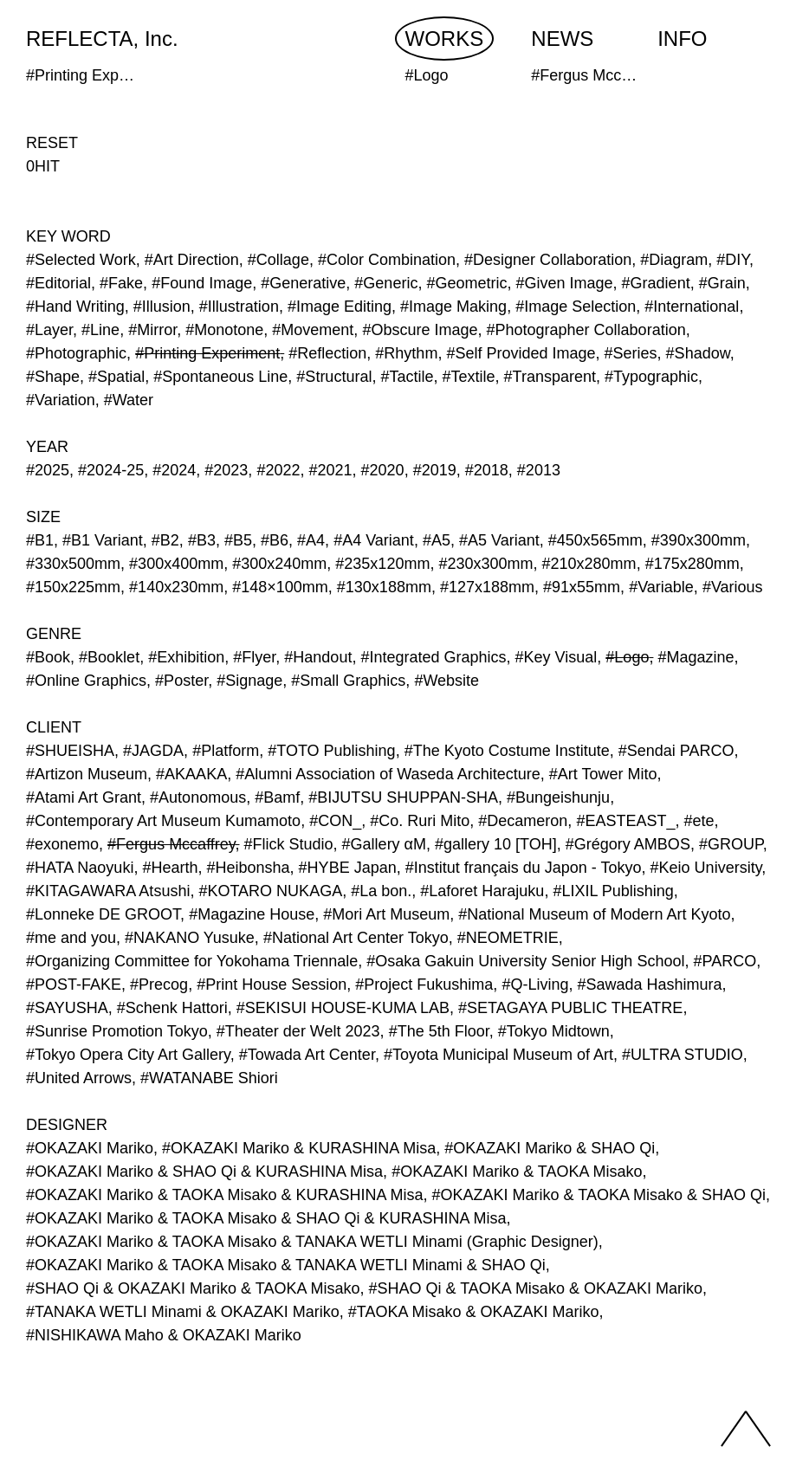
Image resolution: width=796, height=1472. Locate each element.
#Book (48, 657)
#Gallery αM (384, 844)
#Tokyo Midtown (554, 1031)
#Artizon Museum (86, 774)
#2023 (226, 470)
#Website (446, 680)
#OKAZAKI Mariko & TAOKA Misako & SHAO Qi (599, 1195)
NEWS (562, 38)
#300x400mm (176, 563)
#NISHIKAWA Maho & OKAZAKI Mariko (163, 1335)
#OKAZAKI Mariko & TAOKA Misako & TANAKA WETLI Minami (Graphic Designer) (312, 1241)
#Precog (159, 984)
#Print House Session (271, 984)
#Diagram (674, 259)
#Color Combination (387, 259)
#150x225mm (73, 587)
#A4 (311, 540)
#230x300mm (485, 563)
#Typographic (651, 376)
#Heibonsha (248, 867)
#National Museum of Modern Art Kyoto (594, 914)
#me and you (71, 937)
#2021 (330, 470)
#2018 (486, 470)
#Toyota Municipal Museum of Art (498, 1054)
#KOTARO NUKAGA (270, 891)
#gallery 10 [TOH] (496, 844)
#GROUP (731, 844)
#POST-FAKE (73, 984)
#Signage (249, 680)
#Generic (385, 283)
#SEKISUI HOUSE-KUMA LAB (343, 1008)
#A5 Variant (499, 540)
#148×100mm (280, 587)
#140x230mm (176, 587)
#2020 (382, 470)
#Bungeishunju (558, 797)
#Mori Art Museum (386, 914)
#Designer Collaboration (547, 259)
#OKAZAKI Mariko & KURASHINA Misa (299, 1148)
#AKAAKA (191, 774)
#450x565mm (595, 540)
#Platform (225, 750)
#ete (698, 821)
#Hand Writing (75, 306)
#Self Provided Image (520, 353)
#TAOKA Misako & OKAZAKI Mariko (473, 1311)
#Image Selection (575, 306)
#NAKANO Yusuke (190, 937)
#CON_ (335, 821)
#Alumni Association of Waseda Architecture (388, 774)
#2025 (47, 470)
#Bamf (277, 797)
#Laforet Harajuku (482, 891)
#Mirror (152, 330)
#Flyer (254, 657)
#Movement (312, 330)
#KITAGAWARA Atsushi (108, 891)
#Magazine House (251, 914)
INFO (682, 38)
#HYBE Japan (348, 867)
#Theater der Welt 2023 (298, 1031)
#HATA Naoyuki (79, 867)
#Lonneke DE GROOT (103, 914)
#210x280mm (589, 563)
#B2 (165, 540)
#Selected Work (81, 259)
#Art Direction (192, 259)
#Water (128, 400)
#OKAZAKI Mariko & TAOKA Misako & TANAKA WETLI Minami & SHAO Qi (286, 1265)
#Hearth (169, 867)
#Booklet (109, 657)
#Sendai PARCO (676, 750)
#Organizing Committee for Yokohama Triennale (192, 961)
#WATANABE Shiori (209, 1078)
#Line (100, 330)
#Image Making (453, 306)
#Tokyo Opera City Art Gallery (128, 1054)
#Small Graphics (348, 680)
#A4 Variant (373, 540)
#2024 (174, 470)
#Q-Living (535, 984)
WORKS (444, 38)
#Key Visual (556, 657)
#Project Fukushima (424, 984)
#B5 (238, 540)
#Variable (661, 587)
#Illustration (239, 306)
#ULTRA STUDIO (682, 1054)
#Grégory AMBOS (628, 844)
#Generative (303, 283)
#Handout (318, 657)
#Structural (334, 376)
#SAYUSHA (67, 1008)
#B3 (202, 540)
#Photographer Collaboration (586, 330)
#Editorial (58, 283)
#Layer (49, 330)
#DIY (732, 259)
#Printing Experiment (207, 353)
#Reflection (327, 353)
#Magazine (695, 657)
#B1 (40, 540)
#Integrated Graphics (433, 657)
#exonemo (62, 844)
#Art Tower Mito (603, 774)
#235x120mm (382, 563)
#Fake (121, 283)
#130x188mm (384, 587)
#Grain (722, 283)
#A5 (436, 540)
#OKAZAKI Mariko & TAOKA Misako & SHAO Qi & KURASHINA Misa (266, 1218)
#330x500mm (73, 563)
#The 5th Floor (439, 1031)
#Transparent (550, 376)
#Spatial (116, 376)
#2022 (278, 470)
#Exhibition (186, 657)
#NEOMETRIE (508, 937)
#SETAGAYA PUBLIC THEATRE (570, 1008)
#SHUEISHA (70, 750)
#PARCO (724, 961)
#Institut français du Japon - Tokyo (523, 867)
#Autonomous (198, 797)
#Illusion (162, 306)
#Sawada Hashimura (649, 984)
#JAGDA (153, 750)
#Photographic (76, 353)
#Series (631, 353)
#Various (732, 587)
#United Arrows (79, 1078)
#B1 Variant (102, 540)
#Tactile (406, 376)
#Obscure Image (419, 330)
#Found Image (202, 283)
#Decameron (522, 821)
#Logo (627, 657)
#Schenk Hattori (172, 1008)
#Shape (53, 376)
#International (691, 306)
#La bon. (381, 891)
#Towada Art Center (307, 1054)
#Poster (181, 680)
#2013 (538, 470)
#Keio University (706, 867)
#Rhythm (406, 353)
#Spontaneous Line (220, 376)
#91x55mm (581, 587)
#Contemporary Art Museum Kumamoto (163, 821)
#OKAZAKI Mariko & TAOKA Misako (517, 1171)
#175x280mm (692, 563)
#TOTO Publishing (331, 750)
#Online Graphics (86, 680)
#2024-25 (111, 470)
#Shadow (698, 353)
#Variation (60, 400)
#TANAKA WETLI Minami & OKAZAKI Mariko (183, 1311)
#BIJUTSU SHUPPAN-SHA (403, 797)
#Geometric (466, 283)
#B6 (274, 540)
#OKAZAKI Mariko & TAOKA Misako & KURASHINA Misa (224, 1195)
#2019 (434, 470)
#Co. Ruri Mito (419, 821)
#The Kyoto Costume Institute (507, 750)
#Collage (278, 259)
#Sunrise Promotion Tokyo (117, 1031)
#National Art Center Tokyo (356, 937)
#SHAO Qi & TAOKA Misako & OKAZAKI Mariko (535, 1288)
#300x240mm (279, 563)
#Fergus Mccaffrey (171, 844)
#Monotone (224, 330)
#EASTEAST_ (625, 821)
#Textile (469, 376)
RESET (52, 143)
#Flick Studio (288, 844)
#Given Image (564, 283)
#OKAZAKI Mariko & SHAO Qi (549, 1148)
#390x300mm (698, 540)
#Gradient (656, 283)
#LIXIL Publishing (613, 891)
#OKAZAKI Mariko (89, 1148)
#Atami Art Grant (83, 797)
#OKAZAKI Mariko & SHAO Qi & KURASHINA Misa (204, 1171)
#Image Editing (340, 306)
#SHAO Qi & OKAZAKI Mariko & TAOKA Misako (192, 1288)
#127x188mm (487, 587)
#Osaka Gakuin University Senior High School (525, 961)
